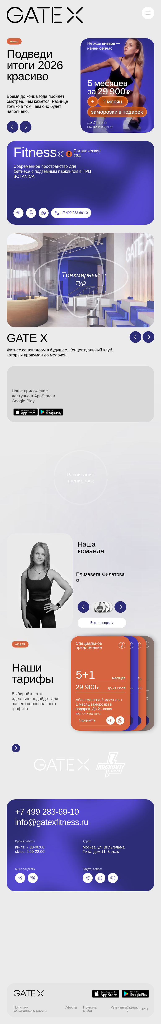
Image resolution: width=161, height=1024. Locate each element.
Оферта (71, 1007)
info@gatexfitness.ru (51, 822)
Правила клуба (89, 1009)
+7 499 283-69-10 (47, 812)
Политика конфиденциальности (30, 1009)
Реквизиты (119, 1007)
